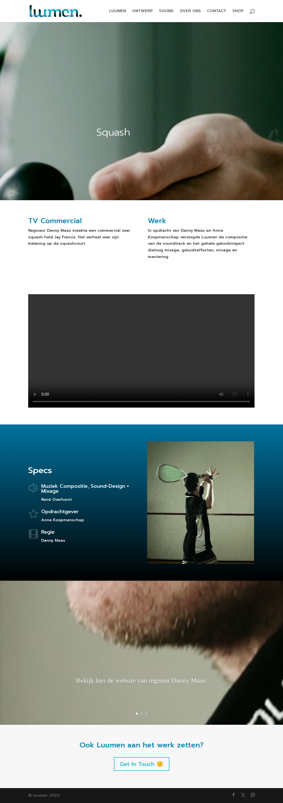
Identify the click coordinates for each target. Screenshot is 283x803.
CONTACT (216, 11)
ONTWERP (142, 11)
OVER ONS (190, 11)
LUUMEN (117, 11)
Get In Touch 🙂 (141, 764)
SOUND (166, 11)
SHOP (238, 11)
